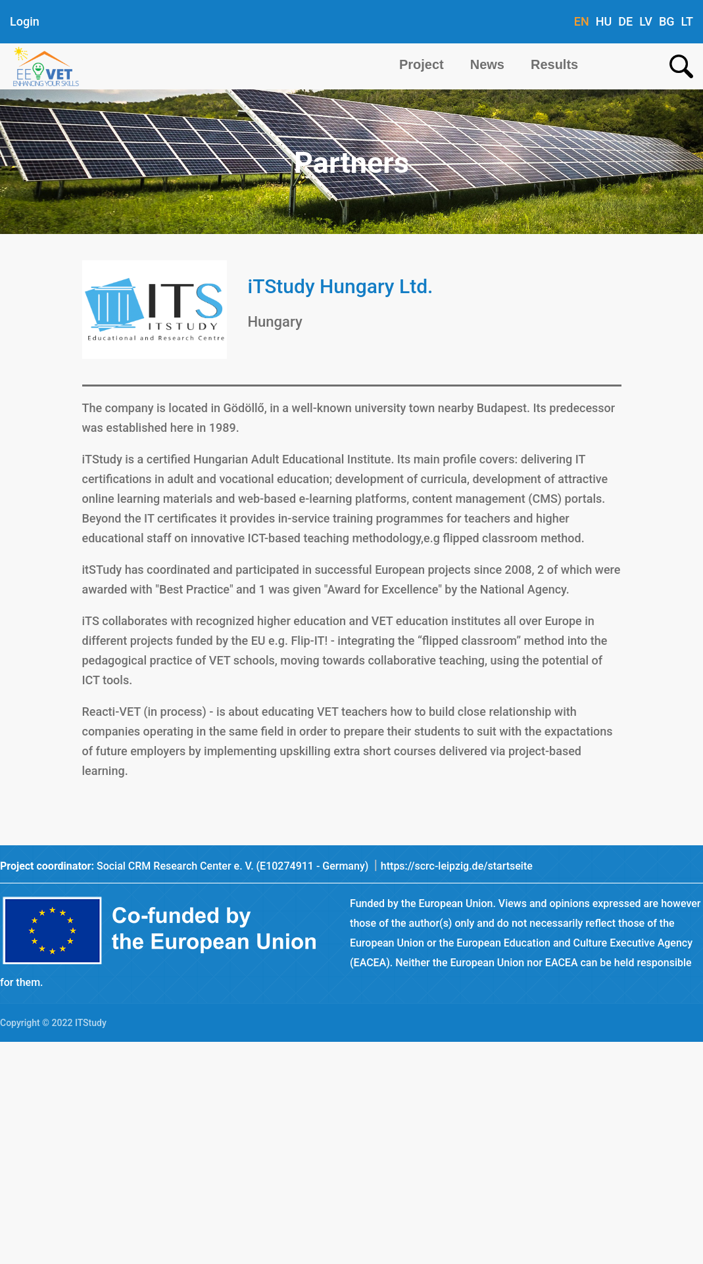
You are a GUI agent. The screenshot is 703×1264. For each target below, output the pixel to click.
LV (645, 21)
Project (421, 64)
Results (554, 64)
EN (581, 21)
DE (625, 21)
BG (667, 21)
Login (24, 21)
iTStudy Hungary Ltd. (340, 286)
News (487, 64)
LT (687, 21)
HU (604, 21)
